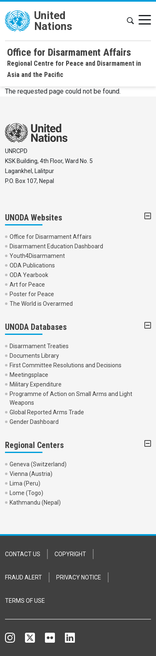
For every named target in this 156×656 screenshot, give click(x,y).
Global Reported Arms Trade (47, 412)
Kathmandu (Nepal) (35, 502)
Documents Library (34, 355)
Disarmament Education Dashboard (56, 246)
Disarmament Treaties (39, 346)
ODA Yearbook (29, 275)
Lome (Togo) (26, 493)
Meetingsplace (29, 374)
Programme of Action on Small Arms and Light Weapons (71, 398)
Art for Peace (27, 284)
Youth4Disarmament (37, 255)
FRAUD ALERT (23, 577)
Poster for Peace (32, 294)
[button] (130, 21)
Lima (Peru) (25, 483)
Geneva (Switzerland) (38, 464)
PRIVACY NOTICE (78, 577)
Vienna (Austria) (31, 473)
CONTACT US (22, 554)
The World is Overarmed (41, 303)
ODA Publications (32, 265)
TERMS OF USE (25, 600)
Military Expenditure (36, 384)
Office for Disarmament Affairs (51, 236)
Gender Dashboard (34, 421)
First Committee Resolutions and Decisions (65, 365)
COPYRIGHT (70, 554)
